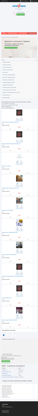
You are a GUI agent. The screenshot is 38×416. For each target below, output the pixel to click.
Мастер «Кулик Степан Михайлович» (9, 254)
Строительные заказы (12, 33)
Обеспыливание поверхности (6, 375)
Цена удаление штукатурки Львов (6, 389)
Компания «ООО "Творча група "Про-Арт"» (10, 188)
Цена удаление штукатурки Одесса (6, 385)
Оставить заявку (5, 361)
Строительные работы (7, 64)
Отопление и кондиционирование (9, 74)
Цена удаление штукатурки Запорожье (7, 391)
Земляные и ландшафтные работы (9, 77)
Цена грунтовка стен (4, 396)
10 (16, 335)
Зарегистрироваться (24, 1)
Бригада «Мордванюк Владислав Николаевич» (11, 143)
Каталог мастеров (22, 33)
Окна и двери (5, 72)
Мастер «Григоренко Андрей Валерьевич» (10, 122)
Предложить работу (19, 120)
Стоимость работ (32, 33)
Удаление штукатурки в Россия (6, 397)
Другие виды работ (6, 97)
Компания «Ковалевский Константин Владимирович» (12, 276)
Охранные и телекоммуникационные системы (11, 92)
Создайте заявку (20, 14)
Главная (4, 33)
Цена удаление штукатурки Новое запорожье (8, 393)
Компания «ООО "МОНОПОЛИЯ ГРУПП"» (10, 232)
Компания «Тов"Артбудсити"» (8, 210)
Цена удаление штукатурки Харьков (7, 386)
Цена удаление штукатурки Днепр (6, 387)
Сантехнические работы (7, 67)
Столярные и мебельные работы (9, 82)
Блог (3, 405)
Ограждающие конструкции (8, 84)
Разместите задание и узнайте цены (11, 47)
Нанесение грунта (5, 373)
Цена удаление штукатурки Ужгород (7, 392)
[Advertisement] (19, 24)
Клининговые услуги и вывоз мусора (9, 87)
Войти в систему (33, 1)
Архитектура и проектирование (8, 79)
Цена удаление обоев (5, 395)
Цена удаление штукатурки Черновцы (7, 390)
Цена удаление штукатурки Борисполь (7, 394)
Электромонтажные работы (8, 69)
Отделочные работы (6, 62)
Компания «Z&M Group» (6, 297)
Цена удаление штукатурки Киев (6, 388)
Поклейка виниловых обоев (6, 371)
